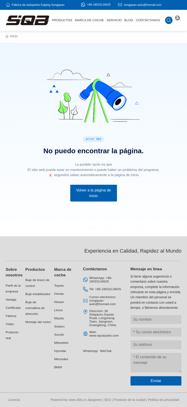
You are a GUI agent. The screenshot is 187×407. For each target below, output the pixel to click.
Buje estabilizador (38, 294)
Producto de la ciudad (129, 400)
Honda (59, 294)
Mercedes (61, 359)
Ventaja (11, 299)
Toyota (59, 285)
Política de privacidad (163, 400)
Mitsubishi (61, 342)
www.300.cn (77, 400)
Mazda (59, 318)
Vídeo (10, 324)
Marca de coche (62, 272)
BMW (58, 367)
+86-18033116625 (96, 4)
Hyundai (60, 351)
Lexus (58, 310)
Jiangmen (94, 400)
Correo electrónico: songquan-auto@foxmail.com (102, 300)
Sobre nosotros (14, 272)
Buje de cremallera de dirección (35, 308)
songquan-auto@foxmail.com (143, 4)
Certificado (13, 308)
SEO (107, 400)
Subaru (59, 326)
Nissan (59, 302)
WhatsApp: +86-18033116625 (100, 279)
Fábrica (11, 316)
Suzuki (59, 334)
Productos (35, 269)
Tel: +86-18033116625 (105, 289)
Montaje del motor (38, 322)
